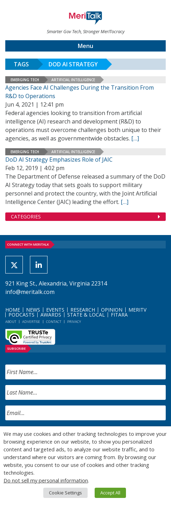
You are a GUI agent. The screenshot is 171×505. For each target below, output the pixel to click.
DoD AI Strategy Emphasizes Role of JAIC (59, 159)
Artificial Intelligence (73, 79)
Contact (53, 321)
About (10, 321)
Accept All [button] (110, 492)
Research (82, 309)
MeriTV (137, 309)
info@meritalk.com (30, 292)
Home (12, 309)
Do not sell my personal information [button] (46, 480)
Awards (50, 314)
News (33, 309)
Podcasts (21, 314)
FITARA (119, 314)
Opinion (111, 309)
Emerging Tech (25, 79)
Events (55, 309)
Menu (85, 46)
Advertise (31, 321)
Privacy (74, 321)
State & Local (86, 314)
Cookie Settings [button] (65, 492)
